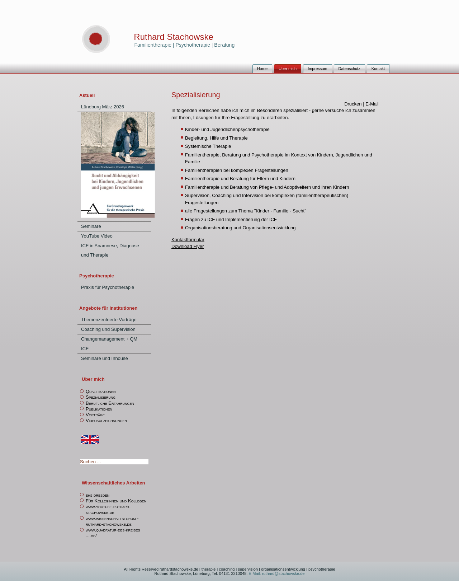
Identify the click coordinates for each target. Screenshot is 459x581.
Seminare (91, 226)
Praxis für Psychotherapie (107, 287)
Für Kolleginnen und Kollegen (116, 500)
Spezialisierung (100, 397)
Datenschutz (349, 68)
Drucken (353, 104)
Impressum (317, 68)
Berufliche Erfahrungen (110, 403)
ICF (85, 348)
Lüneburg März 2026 (102, 106)
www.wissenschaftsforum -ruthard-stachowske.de (112, 521)
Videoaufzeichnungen (106, 420)
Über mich (288, 68)
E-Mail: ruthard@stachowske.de (275, 573)
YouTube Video (97, 236)
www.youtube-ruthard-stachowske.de (108, 509)
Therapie (238, 138)
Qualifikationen (100, 391)
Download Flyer (187, 246)
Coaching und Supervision (108, 329)
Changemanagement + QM (109, 339)
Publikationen (99, 409)
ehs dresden (97, 495)
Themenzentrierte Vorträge (109, 319)
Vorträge (95, 414)
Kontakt (378, 68)
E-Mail (372, 104)
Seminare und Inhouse (104, 358)
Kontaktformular (187, 239)
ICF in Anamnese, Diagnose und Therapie (110, 250)
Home (262, 68)
